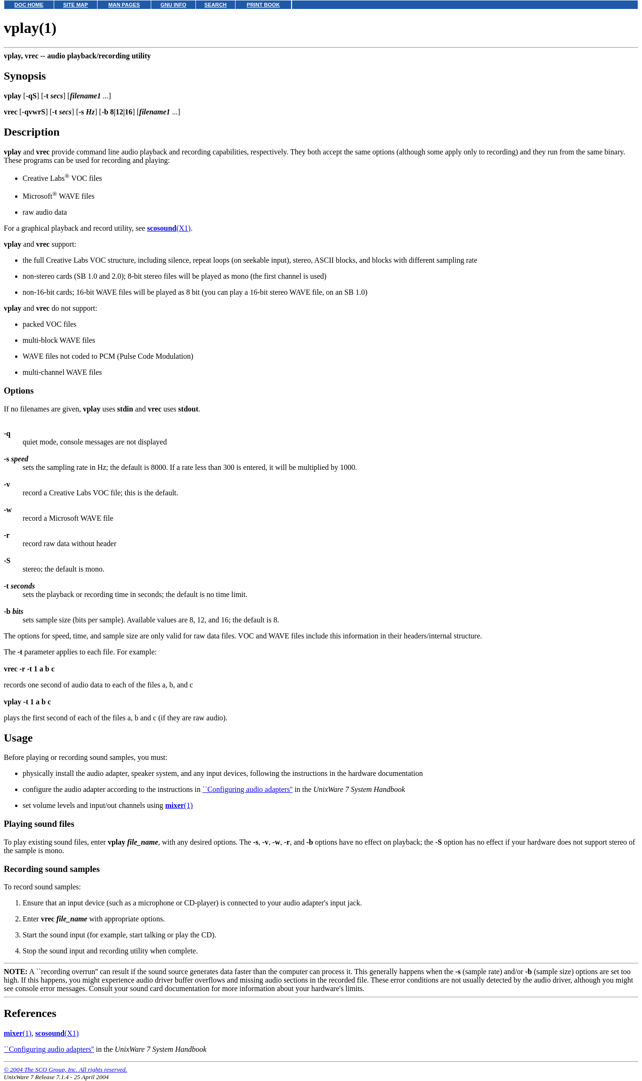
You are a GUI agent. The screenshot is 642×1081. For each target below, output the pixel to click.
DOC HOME (29, 5)
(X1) (168, 228)
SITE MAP (75, 5)
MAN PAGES (124, 5)
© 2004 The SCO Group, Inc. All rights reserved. (65, 1069)
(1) (179, 805)
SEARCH (215, 5)
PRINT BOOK (263, 5)
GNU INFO (174, 5)
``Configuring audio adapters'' (248, 789)
